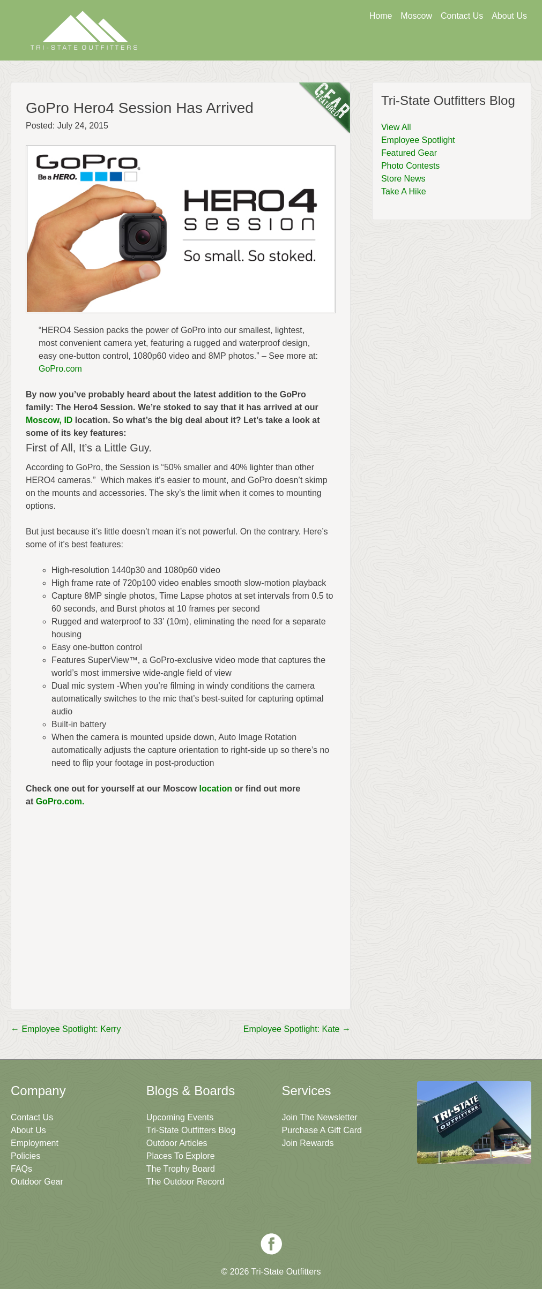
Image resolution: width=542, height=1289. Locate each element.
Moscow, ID (49, 420)
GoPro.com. (61, 801)
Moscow (416, 15)
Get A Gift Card (266, 47)
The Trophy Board (180, 1168)
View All (396, 127)
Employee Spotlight (418, 140)
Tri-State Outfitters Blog (191, 1130)
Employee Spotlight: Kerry (66, 1029)
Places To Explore (180, 1155)
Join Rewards (308, 1143)
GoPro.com (60, 368)
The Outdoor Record (185, 1181)
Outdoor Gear (37, 1181)
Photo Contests (410, 165)
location (215, 788)
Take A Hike (403, 191)
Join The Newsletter (474, 47)
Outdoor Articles (176, 1143)
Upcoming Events (179, 1117)
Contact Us (462, 15)
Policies (25, 1155)
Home (380, 15)
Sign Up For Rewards (370, 47)
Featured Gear (409, 152)
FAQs (21, 1168)
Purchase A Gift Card (322, 1130)
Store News (403, 178)
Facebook (271, 1244)
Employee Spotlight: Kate (297, 1029)
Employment (34, 1143)
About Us (509, 15)
